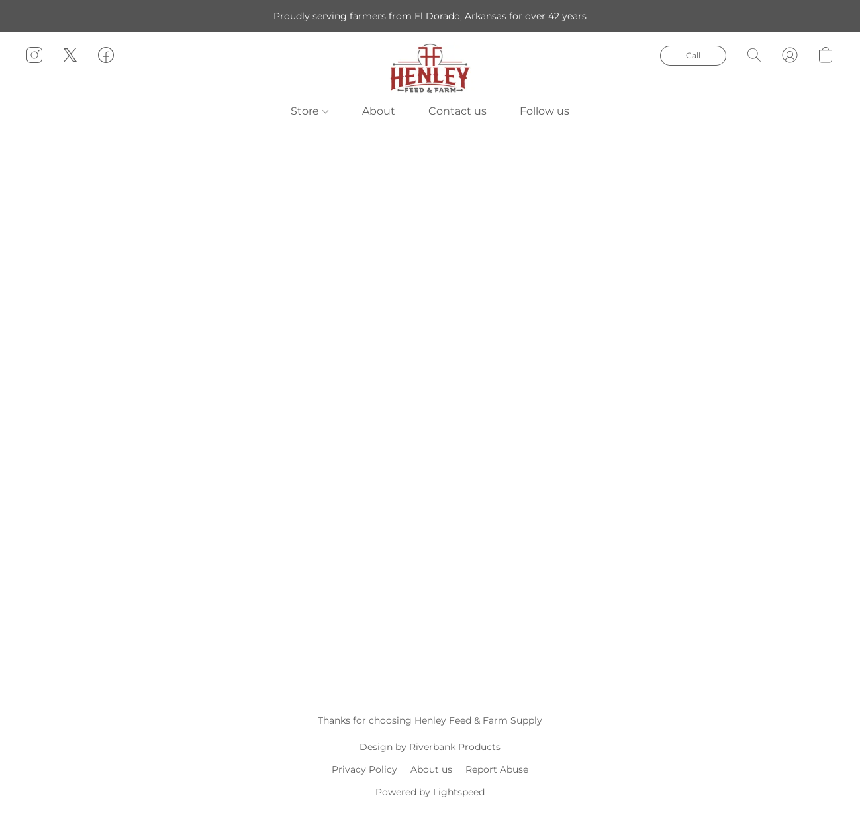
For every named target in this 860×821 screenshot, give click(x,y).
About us (431, 769)
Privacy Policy (364, 769)
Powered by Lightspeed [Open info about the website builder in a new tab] (430, 792)
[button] (430, 68)
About (378, 111)
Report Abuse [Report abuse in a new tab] (496, 769)
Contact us (457, 111)
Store (309, 111)
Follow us (544, 111)
